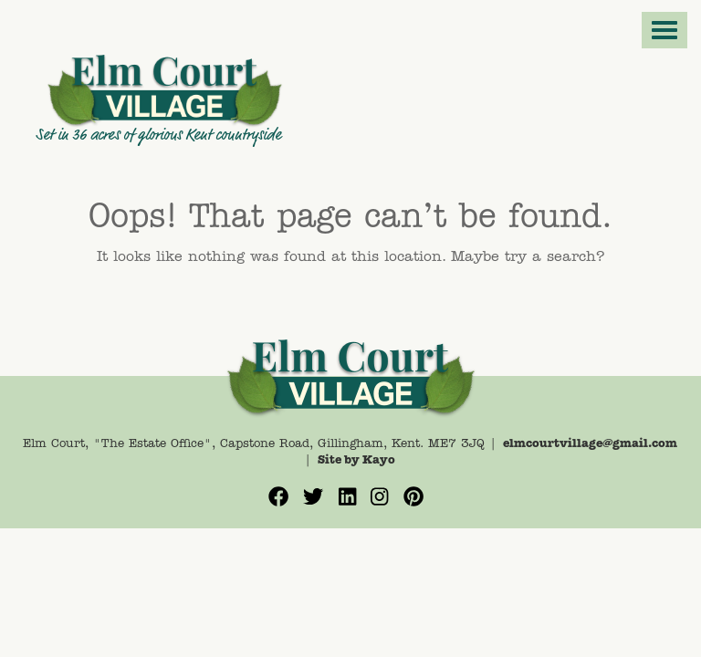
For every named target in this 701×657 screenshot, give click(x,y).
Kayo (378, 460)
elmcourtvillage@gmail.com (590, 444)
